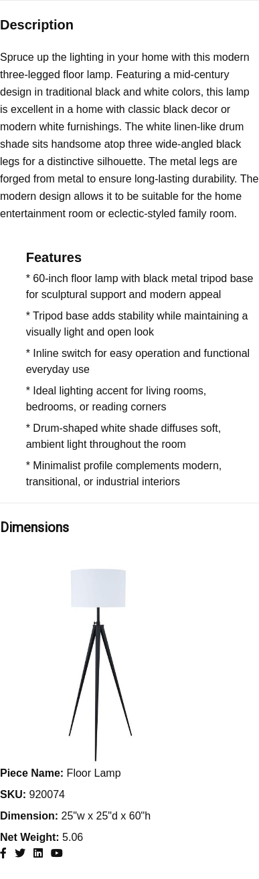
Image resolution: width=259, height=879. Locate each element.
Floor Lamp (60, 773)
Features (54, 257)
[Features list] (142, 380)
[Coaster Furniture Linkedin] (38, 853)
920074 (32, 794)
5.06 (41, 837)
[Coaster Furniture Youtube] (57, 853)
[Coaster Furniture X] (20, 853)
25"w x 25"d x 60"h (75, 816)
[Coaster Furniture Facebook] (3, 853)
